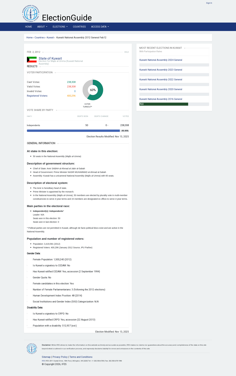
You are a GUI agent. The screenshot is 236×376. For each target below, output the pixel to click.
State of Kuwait (50, 58)
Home (28, 26)
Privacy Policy (60, 357)
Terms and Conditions (81, 357)
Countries (79, 26)
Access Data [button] (99, 26)
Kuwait (50, 37)
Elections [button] (59, 26)
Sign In (209, 3)
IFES (43, 361)
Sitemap (46, 357)
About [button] (41, 26)
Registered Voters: (37, 95)
